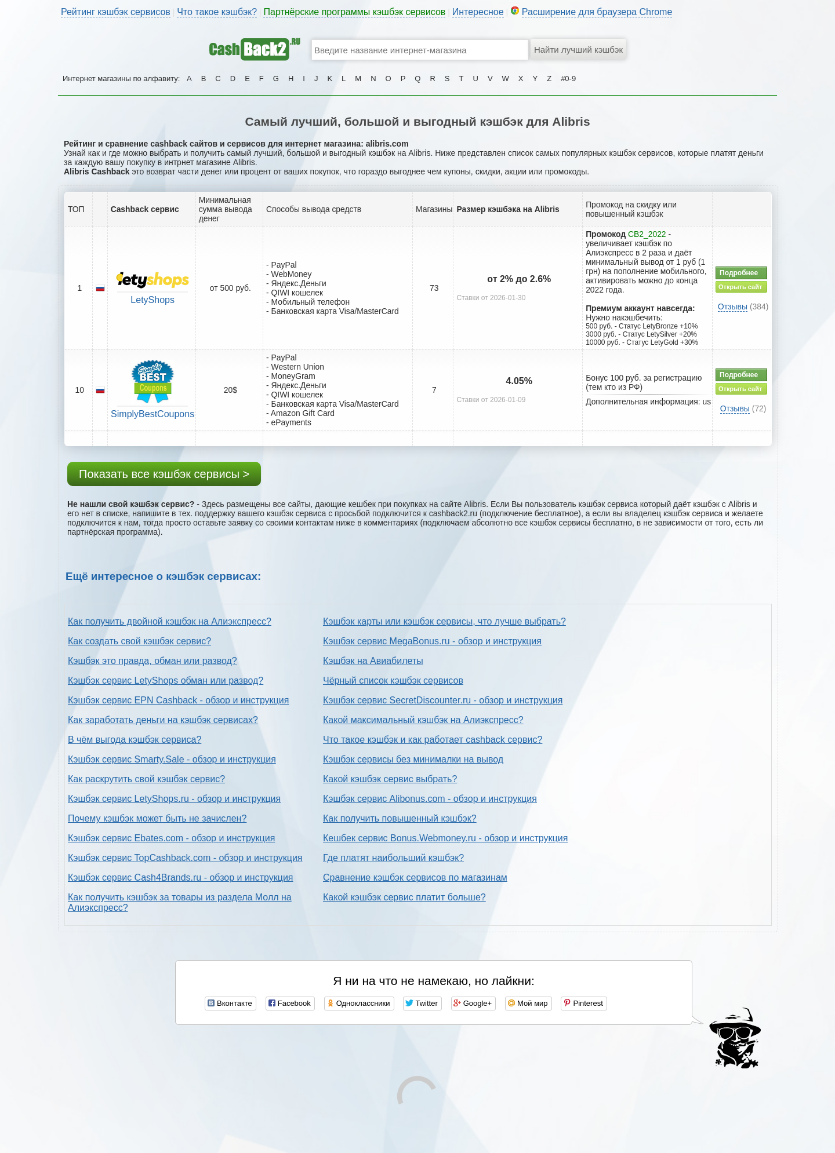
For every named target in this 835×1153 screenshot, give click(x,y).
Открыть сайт (740, 286)
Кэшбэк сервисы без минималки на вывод (413, 759)
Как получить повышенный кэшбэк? (400, 818)
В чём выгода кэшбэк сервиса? (134, 740)
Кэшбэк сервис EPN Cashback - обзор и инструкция (178, 700)
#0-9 (568, 78)
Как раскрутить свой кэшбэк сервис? (146, 779)
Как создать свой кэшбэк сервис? (139, 641)
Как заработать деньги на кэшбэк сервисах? (163, 720)
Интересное (478, 12)
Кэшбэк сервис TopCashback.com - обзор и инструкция (185, 858)
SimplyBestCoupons (152, 414)
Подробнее (739, 273)
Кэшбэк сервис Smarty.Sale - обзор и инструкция (172, 759)
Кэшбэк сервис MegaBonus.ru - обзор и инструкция (432, 641)
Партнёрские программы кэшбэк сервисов (354, 12)
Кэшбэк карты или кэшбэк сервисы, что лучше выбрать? (444, 621)
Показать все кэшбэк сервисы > (164, 474)
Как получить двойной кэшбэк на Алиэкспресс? (169, 621)
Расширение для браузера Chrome (597, 12)
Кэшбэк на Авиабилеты (373, 661)
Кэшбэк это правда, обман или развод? (152, 661)
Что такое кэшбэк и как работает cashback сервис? (432, 740)
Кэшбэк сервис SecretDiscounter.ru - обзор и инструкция (442, 700)
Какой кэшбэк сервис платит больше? (404, 897)
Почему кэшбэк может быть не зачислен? (157, 818)
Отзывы (732, 306)
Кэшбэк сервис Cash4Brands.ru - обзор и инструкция (180, 877)
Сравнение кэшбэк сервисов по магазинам (415, 877)
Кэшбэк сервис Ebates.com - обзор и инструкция (171, 838)
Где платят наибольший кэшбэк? (393, 858)
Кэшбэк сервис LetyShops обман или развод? (165, 680)
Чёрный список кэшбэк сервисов (393, 680)
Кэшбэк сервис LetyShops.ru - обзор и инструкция (174, 799)
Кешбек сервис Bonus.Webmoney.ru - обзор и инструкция (445, 838)
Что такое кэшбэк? (217, 12)
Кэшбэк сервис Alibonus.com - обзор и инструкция (430, 799)
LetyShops (152, 300)
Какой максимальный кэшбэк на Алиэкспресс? (423, 720)
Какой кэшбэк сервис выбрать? (390, 779)
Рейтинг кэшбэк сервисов (115, 12)
